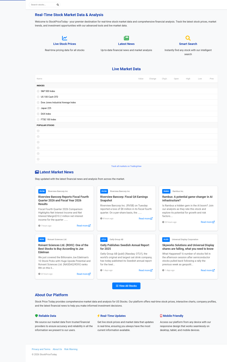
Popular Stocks (19, 35)
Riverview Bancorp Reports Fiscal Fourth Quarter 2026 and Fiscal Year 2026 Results (71, 200)
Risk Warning (81, 349)
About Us (68, 349)
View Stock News (15, 26)
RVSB (49, 191)
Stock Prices (12, 17)
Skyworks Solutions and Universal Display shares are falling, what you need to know (194, 249)
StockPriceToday (19, 5)
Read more (91, 225)
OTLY (111, 239)
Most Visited (19, 43)
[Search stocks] (58, 4)
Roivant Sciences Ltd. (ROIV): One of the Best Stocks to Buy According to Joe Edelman (71, 249)
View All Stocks (133, 285)
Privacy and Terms (52, 349)
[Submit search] (71, 4)
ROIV (49, 239)
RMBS (173, 191)
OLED (172, 239)
